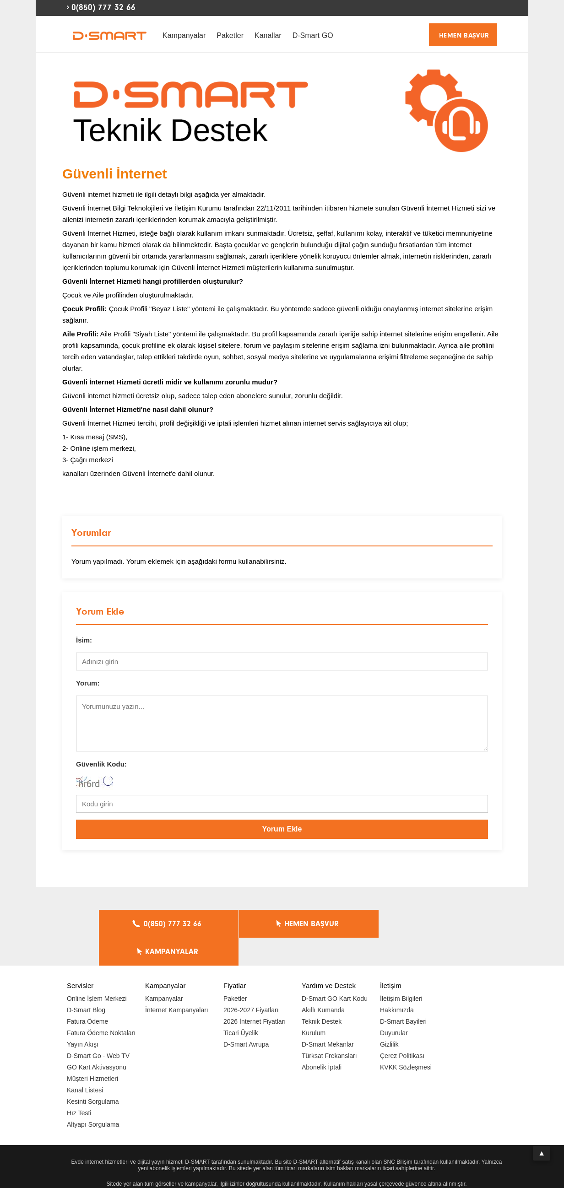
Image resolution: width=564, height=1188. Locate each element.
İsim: (84, 640)
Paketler (230, 35)
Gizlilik (389, 1016)
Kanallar (268, 35)
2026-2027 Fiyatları (251, 982)
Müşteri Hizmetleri (92, 1050)
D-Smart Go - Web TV (98, 1027)
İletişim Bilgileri (401, 970)
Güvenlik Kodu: (101, 764)
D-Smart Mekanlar (328, 1016)
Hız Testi (79, 1085)
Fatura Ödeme (87, 993)
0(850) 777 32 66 (103, 7)
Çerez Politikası (402, 1027)
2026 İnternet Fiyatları (254, 993)
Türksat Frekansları (329, 1027)
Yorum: (87, 683)
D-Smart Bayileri (403, 993)
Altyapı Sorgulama (93, 1096)
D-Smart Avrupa (246, 1016)
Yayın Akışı (82, 1016)
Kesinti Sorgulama (93, 1073)
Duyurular (394, 1005)
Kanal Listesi (85, 1062)
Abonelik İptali (322, 1039)
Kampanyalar (184, 35)
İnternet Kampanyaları (176, 982)
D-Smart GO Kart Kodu (335, 970)
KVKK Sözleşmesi (406, 1039)
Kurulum (313, 1005)
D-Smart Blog (86, 982)
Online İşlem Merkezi (97, 970)
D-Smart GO (313, 35)
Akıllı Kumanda (323, 982)
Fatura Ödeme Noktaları (101, 1005)
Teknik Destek (322, 993)
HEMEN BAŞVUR (464, 35)
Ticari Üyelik (240, 1005)
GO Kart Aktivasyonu (96, 1039)
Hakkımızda (397, 982)
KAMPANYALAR (406, 924)
